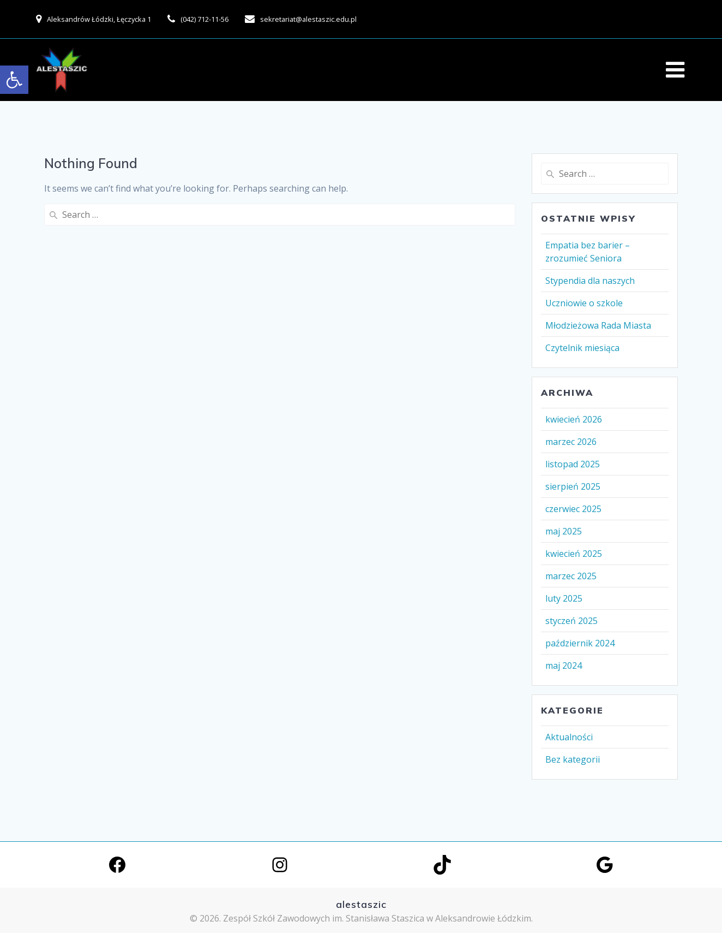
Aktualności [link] (569, 737)
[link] (14, 80)
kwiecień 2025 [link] (573, 554)
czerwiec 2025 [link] (573, 509)
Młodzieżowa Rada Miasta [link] (598, 325)
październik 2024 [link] (580, 643)
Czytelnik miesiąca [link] (582, 348)
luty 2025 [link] (563, 598)
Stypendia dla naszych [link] (590, 281)
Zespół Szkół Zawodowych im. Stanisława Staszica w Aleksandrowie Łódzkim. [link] (378, 918)
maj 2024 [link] (563, 665)
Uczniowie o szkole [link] (584, 303)
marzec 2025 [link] (571, 576)
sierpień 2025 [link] (572, 486)
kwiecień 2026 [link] (573, 419)
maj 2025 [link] (563, 531)
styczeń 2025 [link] (571, 621)
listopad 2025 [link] (572, 464)
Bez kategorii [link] (572, 759)
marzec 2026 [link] (571, 442)
